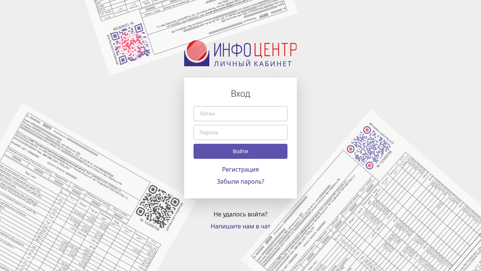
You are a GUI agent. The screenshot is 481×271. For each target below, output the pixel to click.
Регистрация (240, 169)
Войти (240, 151)
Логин (207, 113)
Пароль (209, 132)
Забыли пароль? (240, 181)
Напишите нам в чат (241, 226)
